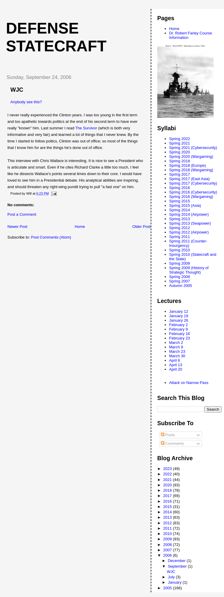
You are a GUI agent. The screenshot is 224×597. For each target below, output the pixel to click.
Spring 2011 (179, 236)
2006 (168, 555)
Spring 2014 (179, 210)
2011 (168, 528)
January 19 (178, 316)
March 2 (176, 342)
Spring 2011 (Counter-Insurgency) (188, 243)
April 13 (175, 365)
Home (80, 226)
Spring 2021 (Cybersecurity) (193, 147)
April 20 (175, 369)
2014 (168, 512)
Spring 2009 (179, 263)
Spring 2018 (179, 161)
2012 (168, 523)
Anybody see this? (26, 102)
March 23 (177, 351)
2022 (168, 474)
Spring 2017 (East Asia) (189, 179)
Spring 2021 (179, 143)
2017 (168, 495)
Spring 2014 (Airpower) (189, 214)
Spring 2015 (179, 201)
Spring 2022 (179, 138)
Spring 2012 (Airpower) (189, 232)
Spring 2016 (179, 187)
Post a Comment (21, 214)
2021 (168, 479)
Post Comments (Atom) (51, 237)
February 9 (178, 329)
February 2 (178, 325)
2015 (168, 506)
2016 (168, 501)
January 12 (178, 311)
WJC (171, 571)
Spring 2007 (179, 281)
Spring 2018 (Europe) (187, 165)
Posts (168, 435)
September (178, 566)
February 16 (179, 333)
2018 (168, 490)
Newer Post (17, 226)
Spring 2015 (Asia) (185, 205)
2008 (168, 544)
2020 (168, 485)
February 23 (179, 338)
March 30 (177, 356)
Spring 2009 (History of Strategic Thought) (189, 270)
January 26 (178, 320)
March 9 (176, 347)
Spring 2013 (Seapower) (190, 223)
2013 (168, 517)
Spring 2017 (179, 174)
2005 (168, 588)
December (177, 560)
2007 (168, 550)
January (175, 582)
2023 (168, 468)
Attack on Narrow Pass (188, 382)
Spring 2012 (179, 228)
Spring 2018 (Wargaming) (191, 170)
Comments (172, 443)
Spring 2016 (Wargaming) (191, 196)
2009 (168, 539)
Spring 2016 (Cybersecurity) (193, 192)
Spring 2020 (179, 152)
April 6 (174, 360)
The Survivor (86, 128)
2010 (168, 533)
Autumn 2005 (180, 285)
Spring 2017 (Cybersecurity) (193, 183)
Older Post (141, 226)
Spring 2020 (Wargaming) (191, 156)
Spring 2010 (179, 250)
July (172, 577)
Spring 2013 (179, 219)
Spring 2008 (179, 276)
